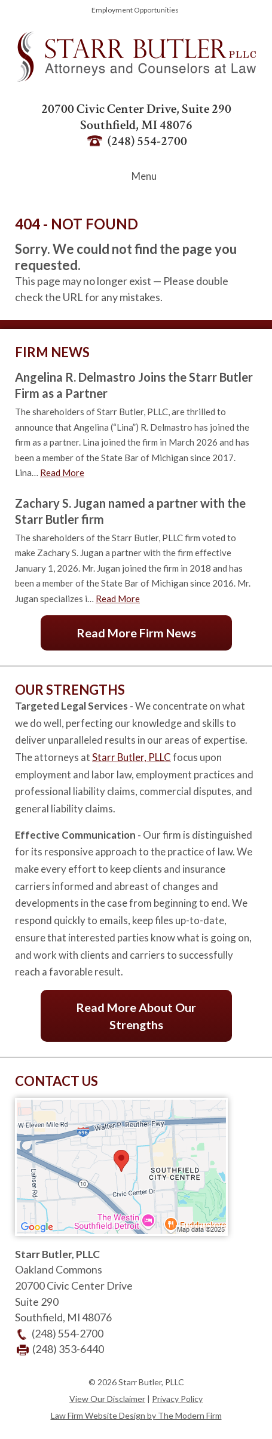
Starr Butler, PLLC (131, 757)
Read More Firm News (136, 632)
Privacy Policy (177, 1399)
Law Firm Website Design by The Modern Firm (136, 1415)
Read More (62, 472)
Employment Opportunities (135, 10)
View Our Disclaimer (107, 1399)
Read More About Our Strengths (136, 1016)
